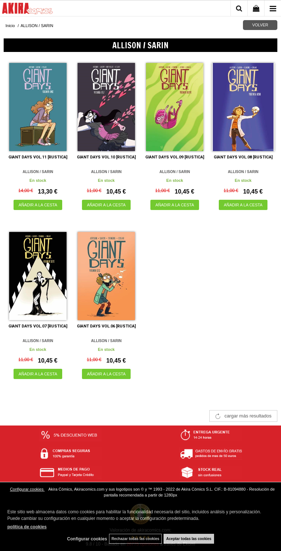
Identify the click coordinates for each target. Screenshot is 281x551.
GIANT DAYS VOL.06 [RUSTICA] (106, 326)
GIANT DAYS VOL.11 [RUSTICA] (37, 157)
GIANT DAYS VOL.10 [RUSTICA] (106, 157)
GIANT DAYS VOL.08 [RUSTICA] (243, 157)
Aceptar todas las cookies (188, 539)
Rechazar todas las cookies (136, 539)
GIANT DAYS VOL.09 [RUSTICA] (174, 157)
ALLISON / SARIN (38, 172)
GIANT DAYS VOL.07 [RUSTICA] (37, 326)
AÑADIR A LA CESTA (38, 205)
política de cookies (26, 526)
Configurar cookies (27, 489)
